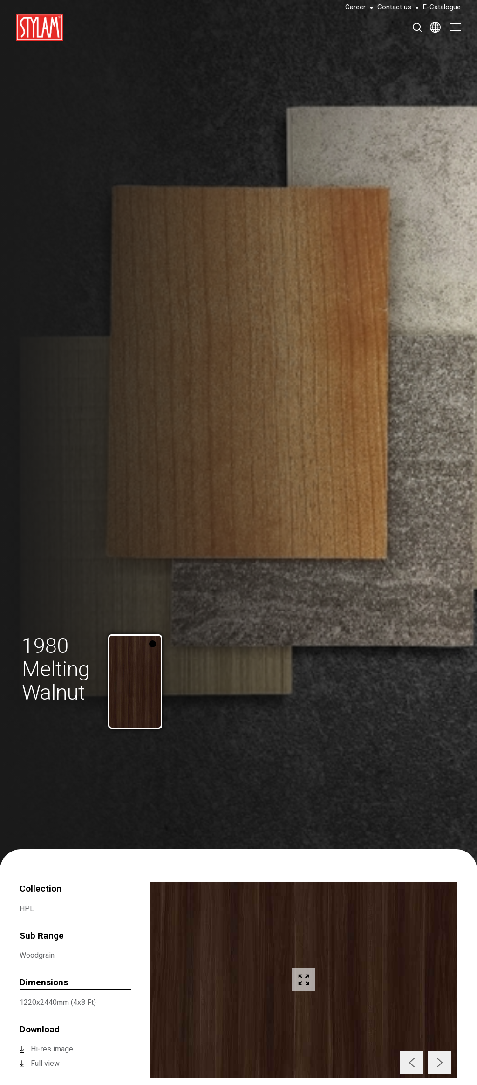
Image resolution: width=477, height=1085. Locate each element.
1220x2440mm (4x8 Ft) (58, 1002)
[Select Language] (435, 27)
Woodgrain (37, 955)
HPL (27, 908)
